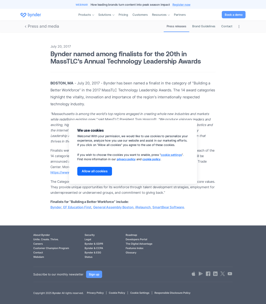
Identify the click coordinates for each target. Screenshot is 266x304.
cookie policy (151, 159)
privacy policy (126, 159)
